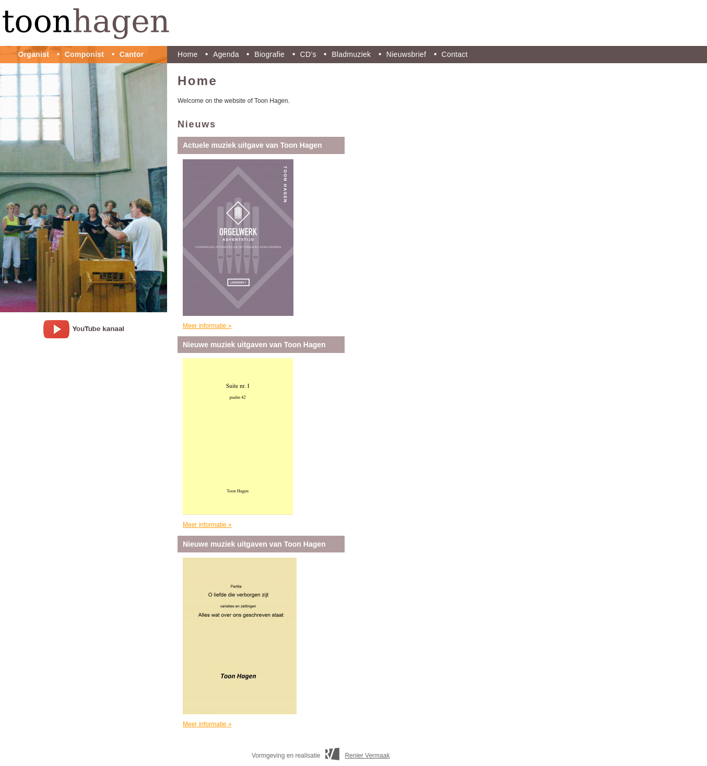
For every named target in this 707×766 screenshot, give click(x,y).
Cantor (132, 54)
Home (187, 54)
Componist (84, 54)
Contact (455, 54)
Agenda (226, 54)
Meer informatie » (207, 325)
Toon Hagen (353, 23)
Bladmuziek (351, 54)
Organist (33, 54)
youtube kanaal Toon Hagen (83, 329)
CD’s (308, 54)
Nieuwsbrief (406, 54)
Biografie (269, 54)
